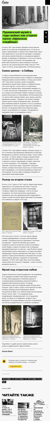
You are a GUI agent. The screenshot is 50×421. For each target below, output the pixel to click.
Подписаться (15, 366)
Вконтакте (46, 37)
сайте (11, 346)
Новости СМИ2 (6, 388)
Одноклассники (46, 41)
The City (5, 2)
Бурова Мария (7, 351)
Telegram (46, 33)
